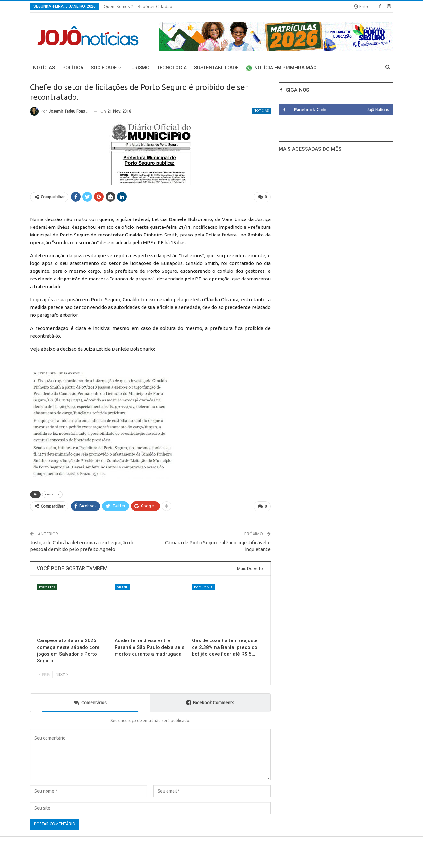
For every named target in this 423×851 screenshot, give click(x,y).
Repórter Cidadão (155, 6)
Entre (362, 6)
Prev (44, 675)
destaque (52, 494)
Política (72, 68)
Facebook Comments (210, 702)
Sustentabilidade (216, 68)
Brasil (122, 587)
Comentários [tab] (90, 702)
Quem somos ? (118, 6)
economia (203, 587)
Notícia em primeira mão (281, 67)
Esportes (47, 587)
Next (62, 675)
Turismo (139, 68)
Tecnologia (172, 68)
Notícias (44, 68)
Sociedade (104, 68)
